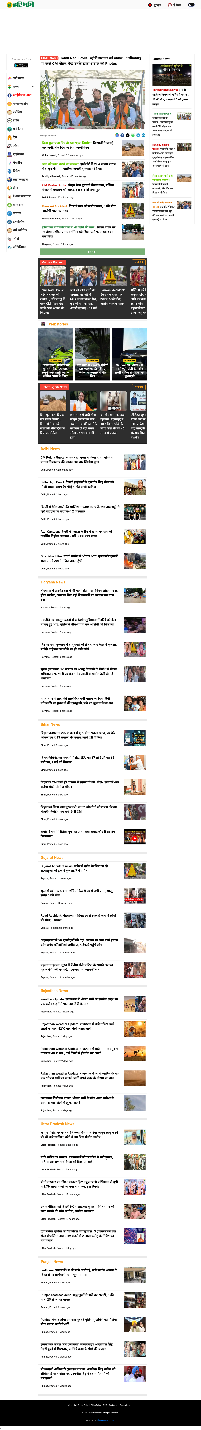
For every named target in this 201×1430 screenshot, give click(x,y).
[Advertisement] (100, 31)
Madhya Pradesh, (64, 176)
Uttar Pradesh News (58, 1124)
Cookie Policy (83, 1405)
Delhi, (58, 197)
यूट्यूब (154, 5)
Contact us (113, 1405)
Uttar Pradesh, (59, 1144)
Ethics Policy (96, 1405)
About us (72, 1405)
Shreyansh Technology (106, 1420)
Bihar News (50, 724)
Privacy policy (125, 1405)
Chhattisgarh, (62, 155)
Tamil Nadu (49, 58)
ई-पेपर (174, 5)
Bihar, (54, 745)
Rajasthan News (54, 991)
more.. (93, 251)
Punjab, (55, 1282)
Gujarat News (52, 857)
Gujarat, (56, 878)
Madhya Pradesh (48, 135)
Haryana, (57, 244)
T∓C (105, 1405)
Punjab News (52, 1262)
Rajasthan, (57, 1011)
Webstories (58, 324)
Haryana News (53, 582)
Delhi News (50, 449)
